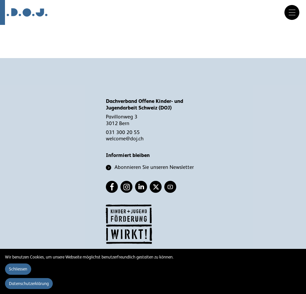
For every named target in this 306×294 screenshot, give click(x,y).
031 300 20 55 (123, 132)
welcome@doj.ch (125, 139)
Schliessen (18, 268)
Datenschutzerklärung (29, 283)
